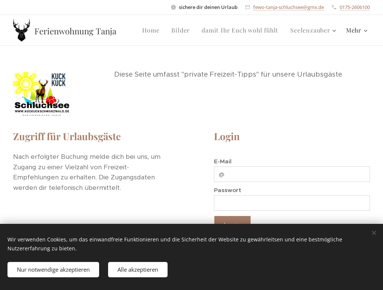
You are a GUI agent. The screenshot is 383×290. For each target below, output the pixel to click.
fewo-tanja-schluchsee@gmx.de (288, 7)
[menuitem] (152, 30)
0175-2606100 (355, 7)
